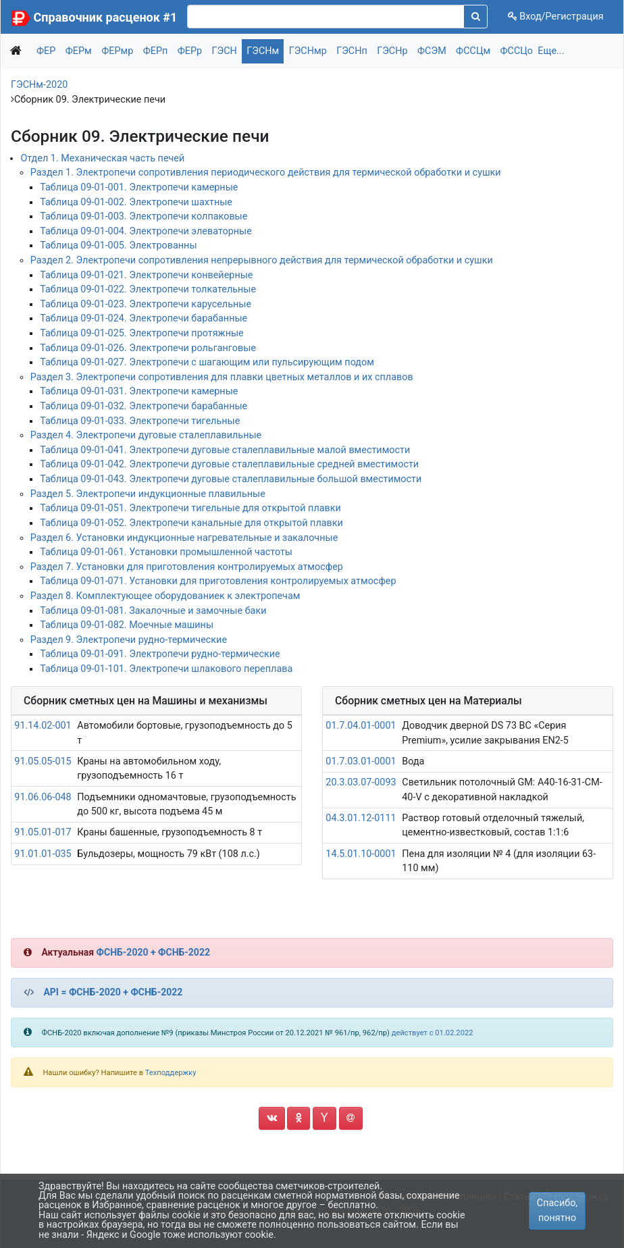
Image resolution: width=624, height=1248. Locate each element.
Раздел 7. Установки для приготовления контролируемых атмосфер (186, 567)
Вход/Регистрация (556, 16)
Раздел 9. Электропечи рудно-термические (128, 640)
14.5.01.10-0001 (361, 854)
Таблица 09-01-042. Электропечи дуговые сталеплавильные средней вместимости (229, 464)
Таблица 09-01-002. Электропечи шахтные (136, 202)
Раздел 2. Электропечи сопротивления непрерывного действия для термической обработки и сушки (261, 260)
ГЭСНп (351, 51)
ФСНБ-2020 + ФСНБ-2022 (153, 952)
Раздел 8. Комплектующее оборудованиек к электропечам (165, 596)
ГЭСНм (262, 51)
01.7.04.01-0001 (361, 725)
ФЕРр (190, 51)
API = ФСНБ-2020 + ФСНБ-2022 (112, 992)
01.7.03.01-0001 (361, 761)
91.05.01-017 (42, 832)
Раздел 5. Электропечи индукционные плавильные (147, 494)
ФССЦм (473, 51)
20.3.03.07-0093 (361, 782)
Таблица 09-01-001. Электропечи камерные (139, 187)
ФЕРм (79, 51)
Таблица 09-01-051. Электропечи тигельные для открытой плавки (190, 508)
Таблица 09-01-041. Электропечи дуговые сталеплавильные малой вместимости (225, 450)
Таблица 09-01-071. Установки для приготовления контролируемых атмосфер (218, 581)
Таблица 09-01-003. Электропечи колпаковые (143, 216)
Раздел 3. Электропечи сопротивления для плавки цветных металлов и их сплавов (221, 377)
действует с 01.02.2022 (432, 1033)
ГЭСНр (392, 51)
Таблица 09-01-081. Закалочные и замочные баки (153, 611)
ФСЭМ (431, 51)
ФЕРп (155, 51)
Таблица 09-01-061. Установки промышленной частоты (166, 552)
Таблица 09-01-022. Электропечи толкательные (148, 289)
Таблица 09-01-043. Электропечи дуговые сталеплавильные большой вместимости (230, 479)
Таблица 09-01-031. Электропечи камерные (139, 391)
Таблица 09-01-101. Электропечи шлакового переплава (166, 669)
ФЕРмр (117, 51)
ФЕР (45, 51)
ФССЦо (517, 51)
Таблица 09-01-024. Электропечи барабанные (143, 318)
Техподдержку (171, 1072)
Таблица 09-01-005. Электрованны (118, 245)
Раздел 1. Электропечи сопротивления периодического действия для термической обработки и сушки (265, 172)
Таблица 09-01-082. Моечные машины (126, 625)
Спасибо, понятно (557, 1210)
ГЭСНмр (308, 51)
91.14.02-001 (42, 725)
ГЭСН (224, 51)
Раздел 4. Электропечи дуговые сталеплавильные (145, 435)
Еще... (551, 51)
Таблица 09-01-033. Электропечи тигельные (140, 421)
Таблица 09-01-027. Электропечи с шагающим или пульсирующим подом (207, 362)
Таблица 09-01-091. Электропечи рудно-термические (160, 654)
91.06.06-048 (42, 797)
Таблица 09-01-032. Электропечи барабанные (143, 406)
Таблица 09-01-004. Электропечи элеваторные (146, 231)
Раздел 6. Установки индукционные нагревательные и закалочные (184, 538)
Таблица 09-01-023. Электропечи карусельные (145, 304)
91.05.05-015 (42, 761)
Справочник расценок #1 (106, 17)
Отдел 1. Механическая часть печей (102, 158)
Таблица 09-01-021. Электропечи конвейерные (146, 275)
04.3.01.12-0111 (361, 818)
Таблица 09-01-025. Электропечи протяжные (142, 333)
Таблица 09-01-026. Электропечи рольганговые (148, 348)
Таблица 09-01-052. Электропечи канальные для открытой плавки (191, 523)
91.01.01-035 (42, 854)
